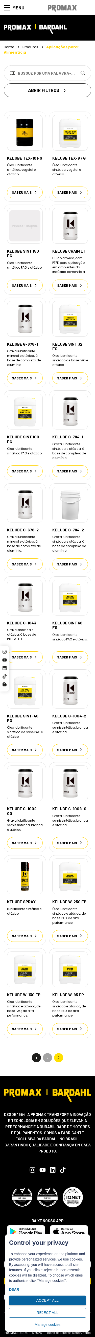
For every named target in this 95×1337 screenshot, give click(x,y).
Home (9, 47)
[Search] (84, 73)
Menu (14, 7)
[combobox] (40, 73)
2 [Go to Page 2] (48, 1057)
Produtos (30, 47)
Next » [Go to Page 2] (58, 1057)
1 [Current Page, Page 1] (36, 1057)
